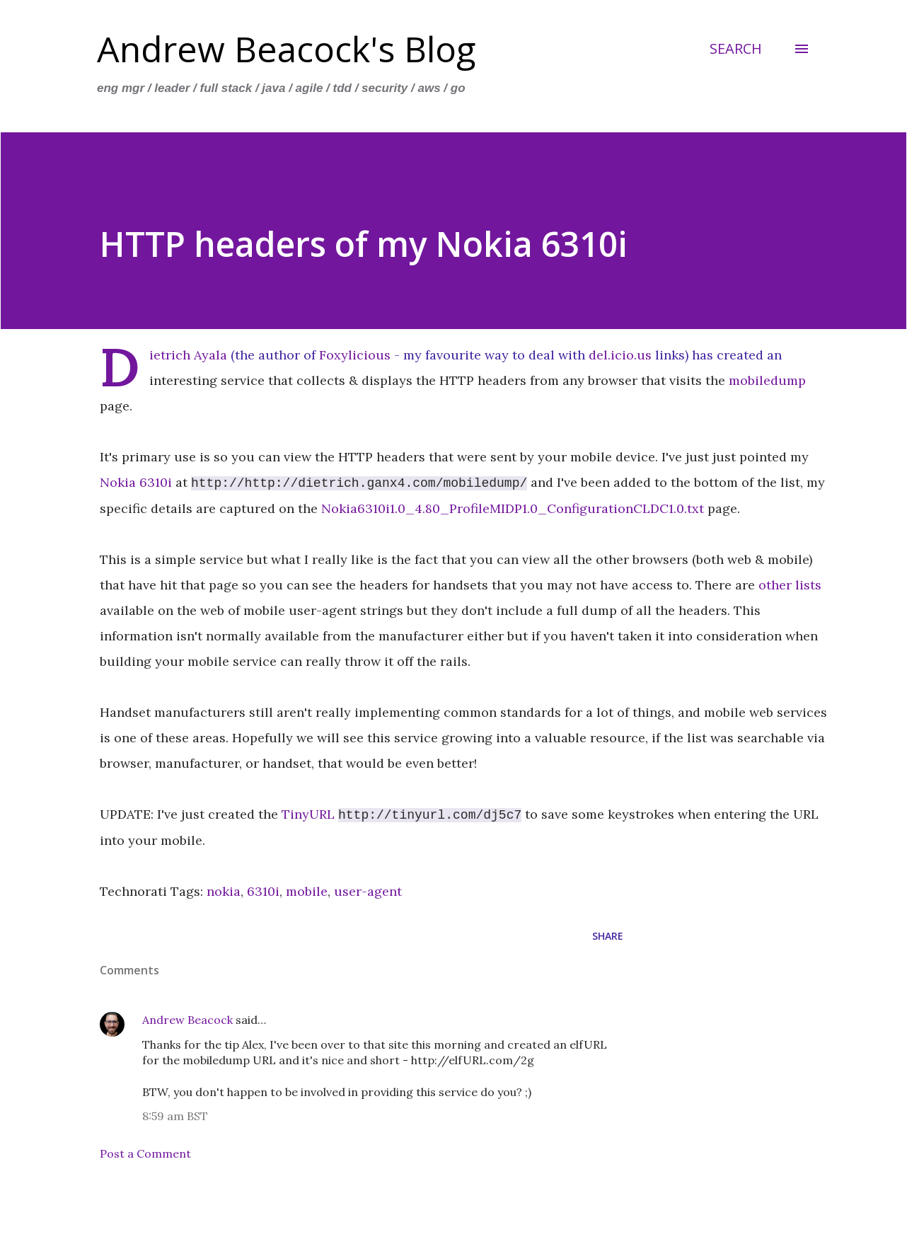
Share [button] (607, 936)
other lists (789, 585)
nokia (224, 891)
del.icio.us (620, 355)
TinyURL (308, 815)
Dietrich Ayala (188, 355)
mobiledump (767, 380)
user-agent (368, 891)
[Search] (736, 49)
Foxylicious (355, 355)
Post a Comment (145, 1153)
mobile (307, 891)
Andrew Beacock (187, 1020)
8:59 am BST (175, 1116)
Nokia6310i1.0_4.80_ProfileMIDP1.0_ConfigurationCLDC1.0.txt (512, 508)
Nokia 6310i (136, 483)
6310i (263, 891)
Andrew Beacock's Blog (286, 49)
